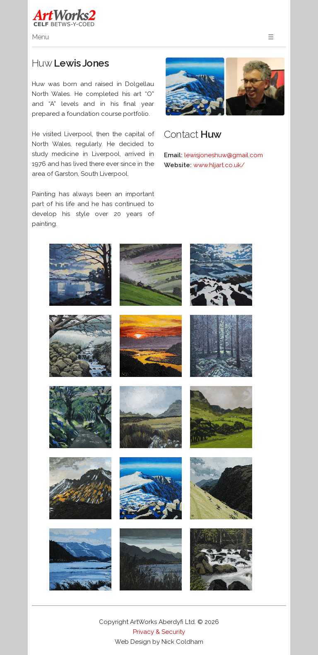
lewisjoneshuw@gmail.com (223, 155)
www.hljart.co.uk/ (219, 165)
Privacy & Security (159, 632)
